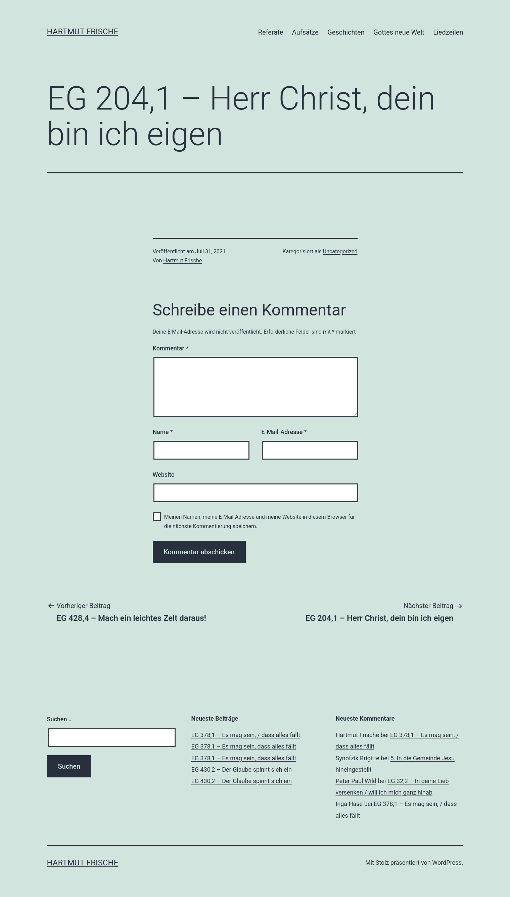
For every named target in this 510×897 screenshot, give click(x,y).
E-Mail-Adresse (284, 431)
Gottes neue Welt (398, 32)
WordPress (446, 862)
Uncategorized (340, 251)
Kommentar (171, 348)
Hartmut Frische (83, 31)
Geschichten (346, 32)
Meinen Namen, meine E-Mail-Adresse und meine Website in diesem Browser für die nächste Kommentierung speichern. (259, 521)
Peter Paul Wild (356, 780)
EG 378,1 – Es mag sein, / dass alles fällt (245, 734)
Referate (270, 32)
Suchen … (60, 719)
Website (164, 474)
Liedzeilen (448, 32)
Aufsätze (305, 32)
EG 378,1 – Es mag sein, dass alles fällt (243, 746)
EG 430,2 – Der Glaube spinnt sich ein (241, 769)
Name (163, 431)
